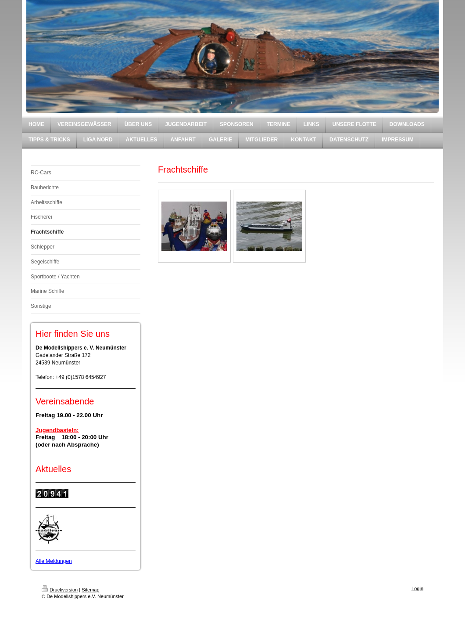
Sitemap (90, 589)
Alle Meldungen (54, 561)
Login (417, 588)
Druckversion (60, 589)
